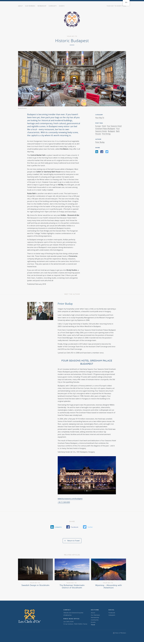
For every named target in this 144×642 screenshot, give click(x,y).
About (20, 6)
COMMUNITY (53, 6)
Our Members (30, 6)
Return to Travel (73, 541)
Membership (42, 6)
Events (61, 6)
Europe (98, 126)
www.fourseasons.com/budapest (70, 499)
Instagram (111, 615)
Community (94, 620)
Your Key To (99, 118)
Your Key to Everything (116, 6)
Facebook (111, 612)
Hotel (104, 126)
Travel (93, 624)
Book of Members (120, 633)
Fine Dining (106, 134)
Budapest (111, 131)
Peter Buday (99, 142)
